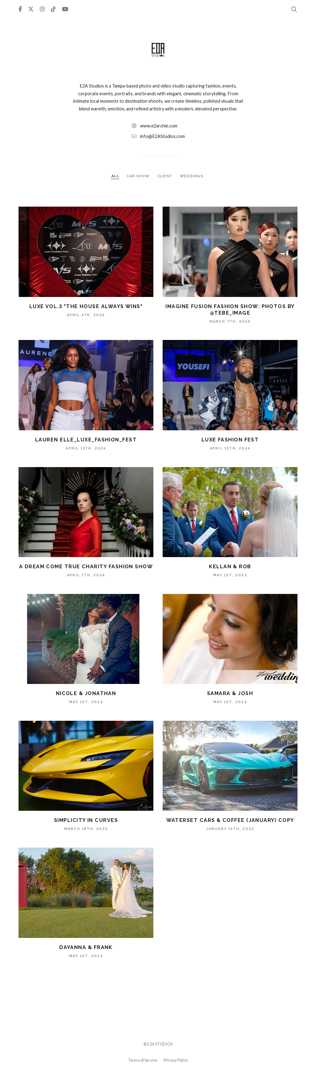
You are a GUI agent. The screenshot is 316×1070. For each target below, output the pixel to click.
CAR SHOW (139, 176)
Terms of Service (142, 1060)
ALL (115, 176)
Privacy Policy (176, 1060)
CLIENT (165, 176)
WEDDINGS (191, 176)
